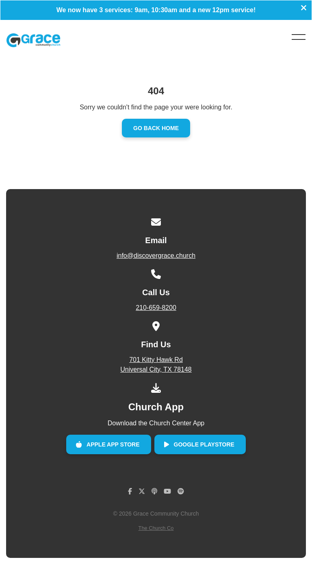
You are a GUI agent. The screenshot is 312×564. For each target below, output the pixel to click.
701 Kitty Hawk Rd (156, 365)
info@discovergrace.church (156, 255)
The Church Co (156, 528)
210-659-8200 (156, 307)
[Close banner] (303, 8)
